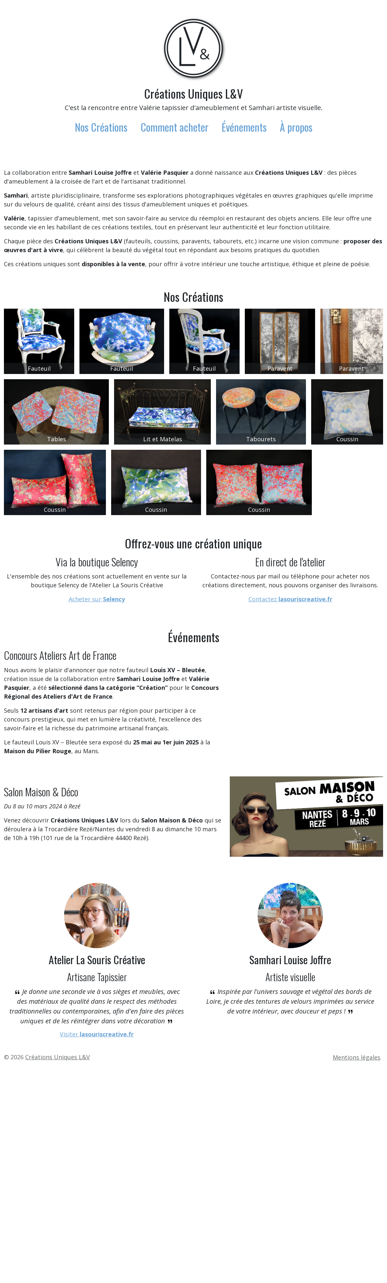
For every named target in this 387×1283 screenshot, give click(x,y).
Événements (244, 127)
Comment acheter (175, 127)
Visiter (97, 1250)
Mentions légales (356, 1273)
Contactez (290, 773)
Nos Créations (101, 127)
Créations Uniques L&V (193, 93)
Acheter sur (97, 773)
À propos (296, 127)
